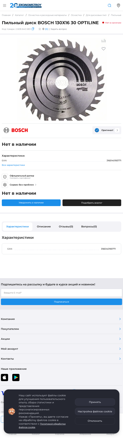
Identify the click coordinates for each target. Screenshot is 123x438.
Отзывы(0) (66, 226)
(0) (46, 29)
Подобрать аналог (91, 202)
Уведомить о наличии (31, 202)
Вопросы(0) (89, 226)
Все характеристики (13, 165)
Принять (95, 402)
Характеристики (17, 226)
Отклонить (95, 420)
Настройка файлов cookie (95, 411)
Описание (44, 226)
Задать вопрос (58, 29)
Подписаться (61, 301)
